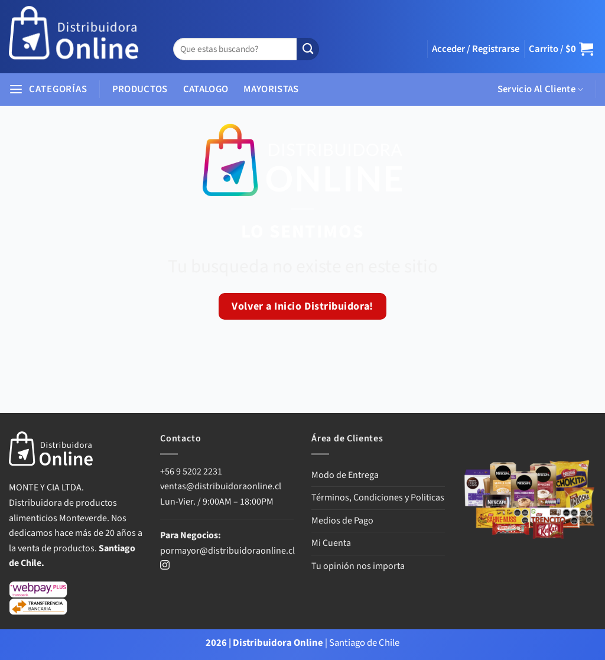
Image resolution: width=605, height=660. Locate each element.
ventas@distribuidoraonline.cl (221, 486)
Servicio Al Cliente (540, 89)
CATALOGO (206, 89)
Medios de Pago (342, 520)
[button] (475, 49)
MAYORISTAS (270, 89)
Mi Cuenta (331, 543)
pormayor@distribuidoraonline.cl (227, 550)
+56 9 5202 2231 (191, 471)
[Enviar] (308, 49)
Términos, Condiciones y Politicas (377, 497)
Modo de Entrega (345, 475)
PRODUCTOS (140, 89)
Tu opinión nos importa (358, 566)
